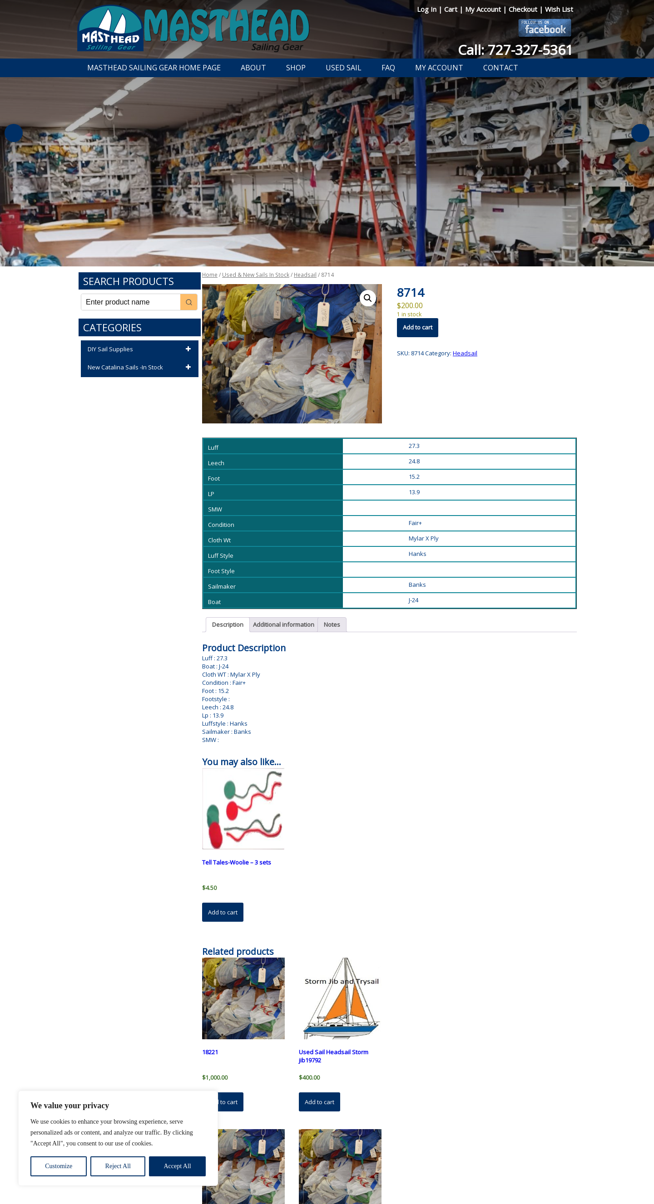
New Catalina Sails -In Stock (141, 367)
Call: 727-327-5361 (515, 49)
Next (640, 133)
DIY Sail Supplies (141, 349)
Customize (58, 1166)
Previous (14, 133)
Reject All (118, 1166)
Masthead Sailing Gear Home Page (154, 68)
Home (210, 275)
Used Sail (344, 68)
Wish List (559, 9)
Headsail (305, 275)
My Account (484, 9)
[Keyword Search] (130, 302)
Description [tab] (227, 624)
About (253, 68)
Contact (500, 68)
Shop (296, 68)
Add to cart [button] (223, 912)
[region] (118, 1138)
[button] (368, 298)
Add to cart (417, 327)
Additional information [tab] (283, 624)
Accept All (177, 1166)
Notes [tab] (332, 624)
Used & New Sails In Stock (255, 275)
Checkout (524, 9)
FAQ (388, 68)
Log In (427, 9)
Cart (451, 9)
